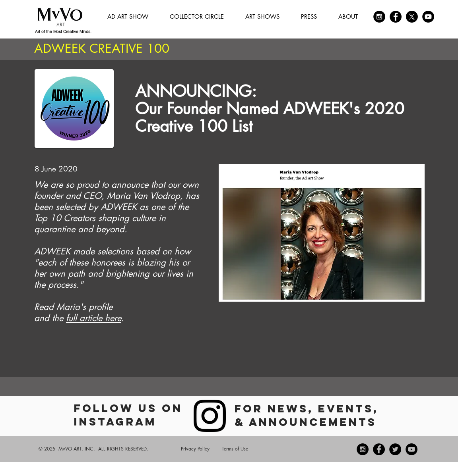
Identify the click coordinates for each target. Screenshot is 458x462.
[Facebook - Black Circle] (396, 17)
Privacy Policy (195, 448)
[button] (197, 17)
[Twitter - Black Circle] (395, 449)
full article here (93, 317)
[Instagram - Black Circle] (379, 17)
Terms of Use (235, 448)
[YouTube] (428, 17)
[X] (412, 17)
